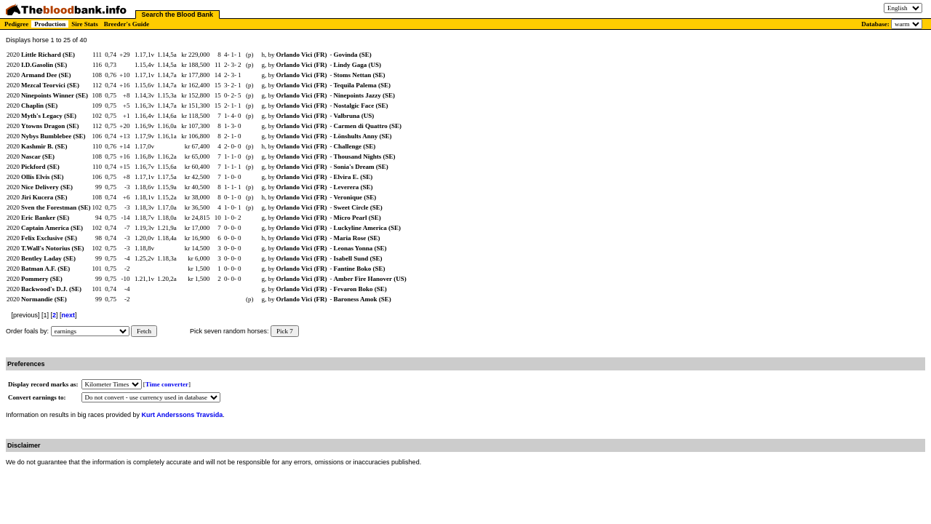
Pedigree (16, 24)
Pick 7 (284, 331)
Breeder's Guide (127, 24)
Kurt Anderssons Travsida (182, 414)
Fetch (144, 331)
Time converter (166, 384)
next (69, 315)
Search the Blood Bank (178, 14)
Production (49, 24)
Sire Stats (84, 24)
